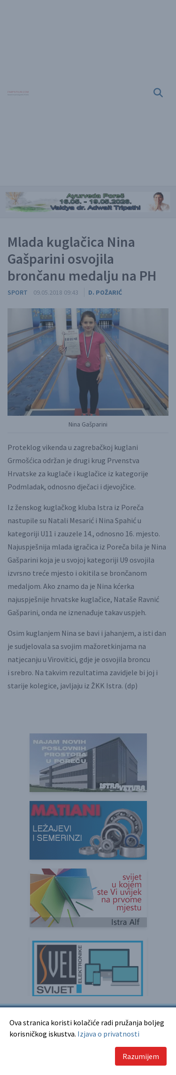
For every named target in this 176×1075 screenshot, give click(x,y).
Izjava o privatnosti (108, 1033)
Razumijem (140, 1056)
